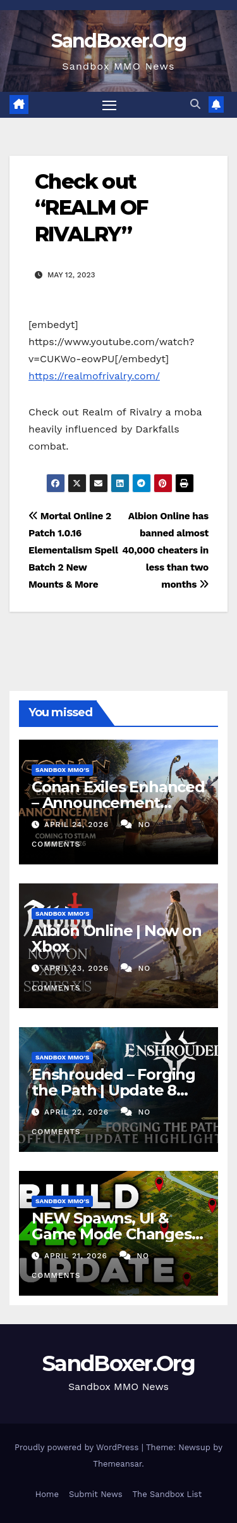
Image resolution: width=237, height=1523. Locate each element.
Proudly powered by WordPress (78, 1447)
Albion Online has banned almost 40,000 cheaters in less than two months (165, 550)
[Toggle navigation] (109, 105)
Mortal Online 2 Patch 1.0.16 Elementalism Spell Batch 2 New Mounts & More (73, 550)
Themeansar (117, 1464)
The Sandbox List (167, 1494)
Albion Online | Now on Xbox (117, 938)
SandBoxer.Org (118, 41)
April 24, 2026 (78, 824)
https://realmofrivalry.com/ (94, 376)
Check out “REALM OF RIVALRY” (91, 207)
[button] (195, 104)
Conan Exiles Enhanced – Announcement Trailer (118, 803)
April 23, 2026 (78, 968)
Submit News (96, 1494)
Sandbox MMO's (62, 769)
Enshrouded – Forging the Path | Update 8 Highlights (113, 1090)
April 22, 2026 (78, 1112)
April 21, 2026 (77, 1255)
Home (47, 1494)
